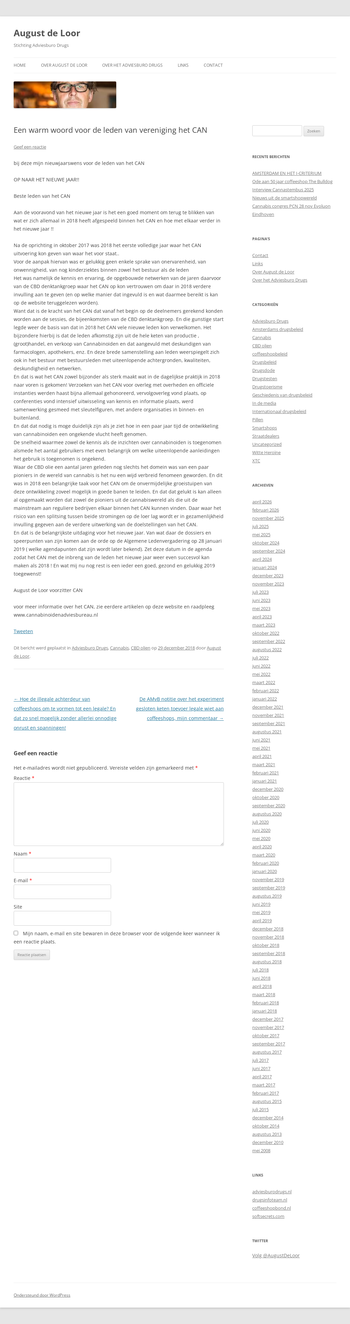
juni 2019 (261, 904)
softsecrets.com (268, 1216)
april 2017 (262, 1077)
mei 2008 (261, 1150)
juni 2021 (261, 740)
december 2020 (267, 789)
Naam (22, 853)
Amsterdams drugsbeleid (277, 329)
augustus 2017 (267, 1052)
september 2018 (268, 953)
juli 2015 (260, 1109)
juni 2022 (261, 666)
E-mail (23, 880)
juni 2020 (261, 830)
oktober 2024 (265, 543)
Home (20, 65)
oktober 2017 (265, 1035)
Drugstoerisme (267, 387)
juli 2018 (260, 970)
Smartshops (264, 428)
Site (18, 906)
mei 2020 (261, 838)
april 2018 (262, 986)
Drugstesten (264, 378)
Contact (213, 65)
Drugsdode (263, 370)
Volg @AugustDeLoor (276, 1255)
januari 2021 (264, 781)
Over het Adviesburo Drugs (132, 65)
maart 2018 (263, 994)
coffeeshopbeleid (269, 354)
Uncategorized (267, 444)
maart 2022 (263, 682)
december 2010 (267, 1142)
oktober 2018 (265, 945)
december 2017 (267, 1019)
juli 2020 (260, 822)
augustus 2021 (267, 732)
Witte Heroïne (266, 452)
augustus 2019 (267, 896)
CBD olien (140, 648)
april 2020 (262, 847)
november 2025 (268, 518)
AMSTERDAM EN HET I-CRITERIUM (287, 173)
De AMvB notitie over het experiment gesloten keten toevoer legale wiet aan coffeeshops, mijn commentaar (180, 708)
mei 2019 (261, 912)
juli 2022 (260, 658)
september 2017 (268, 1044)
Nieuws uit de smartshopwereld (284, 198)
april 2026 (262, 502)
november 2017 (268, 1027)
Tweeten (23, 631)
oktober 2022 (265, 633)
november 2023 (268, 584)
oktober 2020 (265, 797)
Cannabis (119, 648)
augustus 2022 (267, 649)
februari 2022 (265, 690)
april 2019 (262, 920)
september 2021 (268, 723)
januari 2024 (264, 567)
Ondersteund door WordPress (42, 1295)
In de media (264, 403)
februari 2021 (265, 773)
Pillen (257, 419)
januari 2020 (264, 871)
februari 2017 (265, 1093)
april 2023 (262, 617)
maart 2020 (263, 855)
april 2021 (262, 756)
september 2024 (268, 551)
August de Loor (47, 33)
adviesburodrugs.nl (272, 1191)
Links (183, 65)
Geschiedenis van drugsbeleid (282, 395)
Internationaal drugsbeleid (279, 411)
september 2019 (268, 888)
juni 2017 (261, 1068)
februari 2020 (265, 863)
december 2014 (267, 1118)
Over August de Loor (64, 65)
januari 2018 (264, 1011)
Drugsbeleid (264, 362)
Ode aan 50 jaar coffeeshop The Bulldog (292, 181)
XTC (256, 461)
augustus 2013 (267, 1134)
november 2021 (268, 715)
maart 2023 (263, 625)
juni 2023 (261, 600)
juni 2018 (261, 978)
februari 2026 (265, 510)
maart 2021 (263, 764)
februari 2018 (265, 1003)
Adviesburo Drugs (90, 648)
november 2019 (268, 879)
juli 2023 (260, 592)
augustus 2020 (267, 814)
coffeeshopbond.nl (271, 1208)
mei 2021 (261, 748)
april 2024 (262, 559)
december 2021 (267, 707)
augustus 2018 (267, 962)
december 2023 (267, 576)
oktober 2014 (265, 1126)
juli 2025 (260, 526)
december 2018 (267, 929)
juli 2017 (260, 1060)
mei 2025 (261, 534)
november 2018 (268, 937)
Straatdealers (265, 436)
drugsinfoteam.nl (269, 1200)
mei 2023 (261, 608)
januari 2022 (264, 699)
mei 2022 (261, 674)
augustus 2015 (267, 1101)
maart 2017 (263, 1085)
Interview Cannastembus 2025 (283, 190)
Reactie (24, 778)
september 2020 (268, 805)
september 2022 (268, 641)
